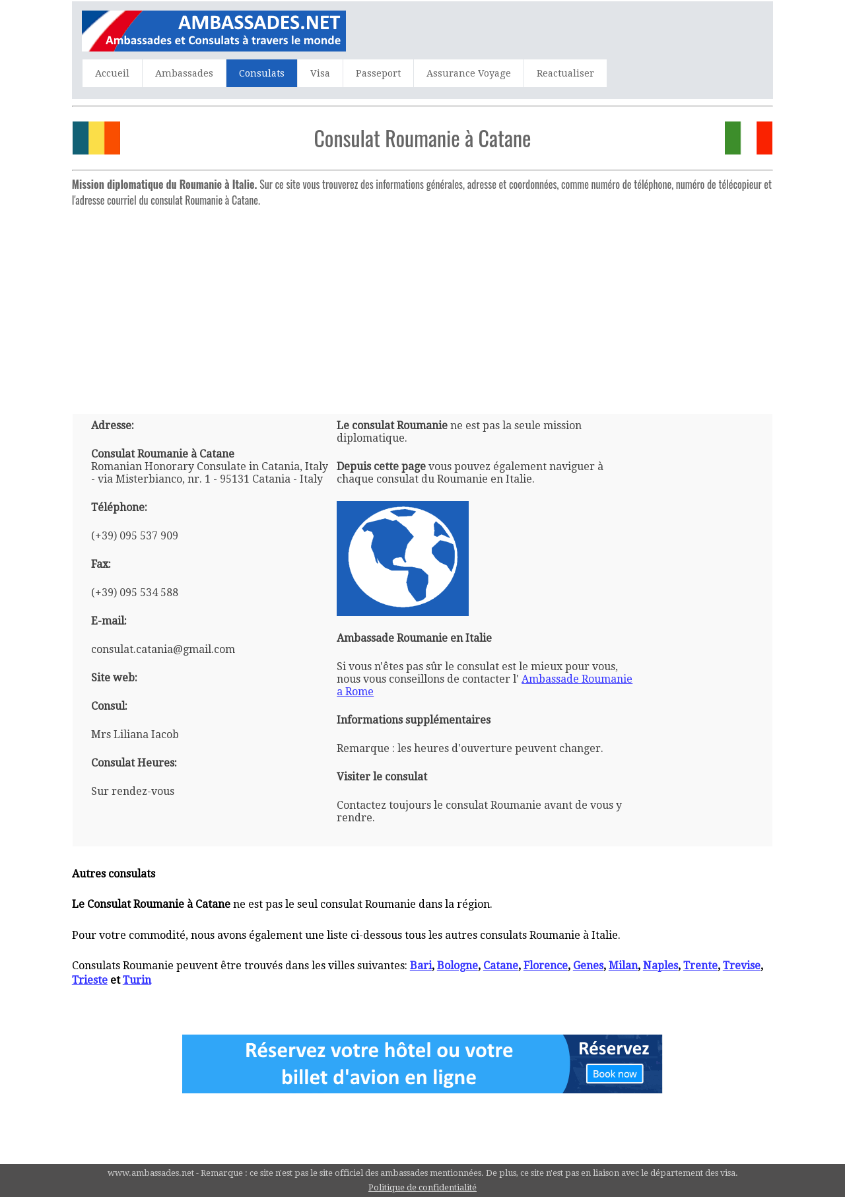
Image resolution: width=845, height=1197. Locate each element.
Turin (137, 980)
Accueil (112, 73)
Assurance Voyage (468, 73)
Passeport (378, 73)
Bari (421, 965)
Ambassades (184, 73)
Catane (500, 965)
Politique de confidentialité (422, 1187)
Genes (588, 965)
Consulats (262, 73)
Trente (700, 965)
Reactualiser (565, 73)
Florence (546, 965)
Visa (320, 73)
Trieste (90, 980)
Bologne (457, 965)
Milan (623, 965)
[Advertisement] (422, 305)
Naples (660, 965)
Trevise (741, 965)
